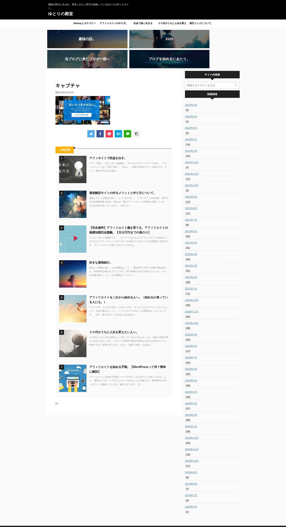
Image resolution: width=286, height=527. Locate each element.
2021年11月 (192, 153)
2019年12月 (192, 417)
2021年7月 (191, 199)
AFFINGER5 (175, 522)
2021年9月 (191, 176)
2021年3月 (191, 245)
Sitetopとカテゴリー (84, 23)
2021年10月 (192, 165)
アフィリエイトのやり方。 (114, 23)
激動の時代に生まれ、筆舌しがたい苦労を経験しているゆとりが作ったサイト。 (143, 518)
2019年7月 (191, 475)
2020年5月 (191, 360)
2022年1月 (191, 130)
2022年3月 (191, 107)
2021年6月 (191, 211)
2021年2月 (191, 257)
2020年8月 (191, 326)
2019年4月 (191, 486)
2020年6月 (191, 349)
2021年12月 (192, 142)
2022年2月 (191, 119)
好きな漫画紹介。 (101, 242)
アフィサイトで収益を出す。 (108, 138)
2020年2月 (191, 394)
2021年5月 (191, 222)
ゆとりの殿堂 (60, 13)
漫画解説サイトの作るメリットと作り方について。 (122, 172)
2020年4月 (191, 371)
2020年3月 (191, 383)
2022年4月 (191, 96)
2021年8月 (191, 188)
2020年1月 (191, 406)
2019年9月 (191, 452)
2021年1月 (191, 268)
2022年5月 (191, 84)
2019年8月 (191, 463)
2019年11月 (192, 429)
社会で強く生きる (143, 23)
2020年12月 (192, 280)
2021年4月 (191, 234)
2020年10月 (192, 303)
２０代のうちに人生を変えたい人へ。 (172, 24)
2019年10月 (192, 440)
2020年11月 (192, 291)
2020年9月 (191, 314)
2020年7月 (191, 337)
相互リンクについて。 (201, 23)
